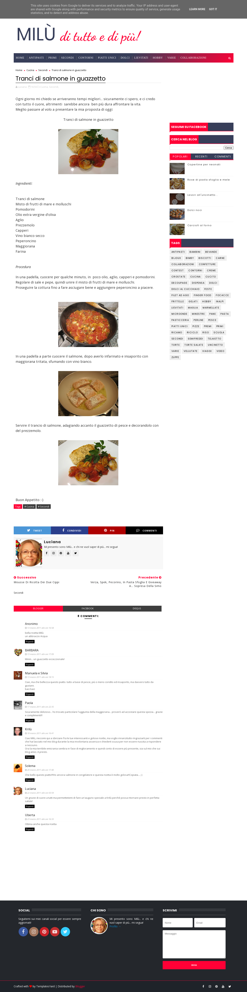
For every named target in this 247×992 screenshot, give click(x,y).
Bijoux (176, 258)
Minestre (198, 313)
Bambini (195, 251)
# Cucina (29, 506)
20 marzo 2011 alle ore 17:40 (40, 769)
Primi (52, 57)
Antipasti (36, 57)
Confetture (207, 264)
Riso (205, 332)
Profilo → (115, 926)
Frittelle (177, 301)
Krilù (28, 729)
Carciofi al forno (199, 225)
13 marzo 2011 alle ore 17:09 (40, 654)
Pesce (212, 320)
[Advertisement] (201, 92)
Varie (171, 57)
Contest (177, 270)
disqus (137, 608)
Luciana (30, 789)
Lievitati (141, 57)
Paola (29, 703)
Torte (175, 344)
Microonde (179, 313)
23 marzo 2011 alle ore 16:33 (40, 819)
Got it (213, 9)
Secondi (67, 57)
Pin (109, 530)
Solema (30, 766)
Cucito (210, 276)
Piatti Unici (107, 57)
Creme (211, 270)
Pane (212, 313)
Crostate (178, 276)
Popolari (180, 156)
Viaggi (207, 351)
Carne (220, 258)
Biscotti (205, 258)
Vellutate (191, 351)
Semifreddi (195, 338)
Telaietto (214, 338)
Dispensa (198, 282)
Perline (199, 320)
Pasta (225, 313)
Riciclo (192, 332)
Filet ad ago (180, 295)
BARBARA (32, 650)
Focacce (222, 295)
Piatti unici (179, 326)
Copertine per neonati (204, 164)
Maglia (193, 307)
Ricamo (176, 332)
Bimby (190, 258)
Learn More (197, 9)
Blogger (80, 986)
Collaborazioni (193, 57)
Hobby (158, 57)
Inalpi (220, 301)
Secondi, (54, 86)
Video (220, 351)
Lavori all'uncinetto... (202, 195)
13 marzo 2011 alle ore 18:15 (40, 677)
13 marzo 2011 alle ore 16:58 (40, 627)
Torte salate (193, 344)
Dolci (125, 57)
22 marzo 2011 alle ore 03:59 (40, 792)
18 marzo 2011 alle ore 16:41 (40, 733)
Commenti (146, 530)
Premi (208, 326)
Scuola (219, 332)
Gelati (193, 301)
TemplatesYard (45, 986)
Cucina (195, 276)
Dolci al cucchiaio (185, 289)
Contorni (85, 57)
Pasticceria (180, 320)
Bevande (211, 251)
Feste (208, 289)
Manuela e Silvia (36, 673)
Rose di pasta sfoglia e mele (208, 179)
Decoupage (179, 282)
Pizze (196, 326)
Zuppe (175, 357)
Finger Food (202, 295)
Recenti (201, 156)
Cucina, (44, 86)
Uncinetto (215, 344)
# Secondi (43, 506)
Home (20, 57)
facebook (88, 608)
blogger (38, 608)
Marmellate (211, 307)
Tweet (34, 530)
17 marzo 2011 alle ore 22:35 (40, 706)
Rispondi (30, 641)
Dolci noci (194, 210)
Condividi (71, 530)
